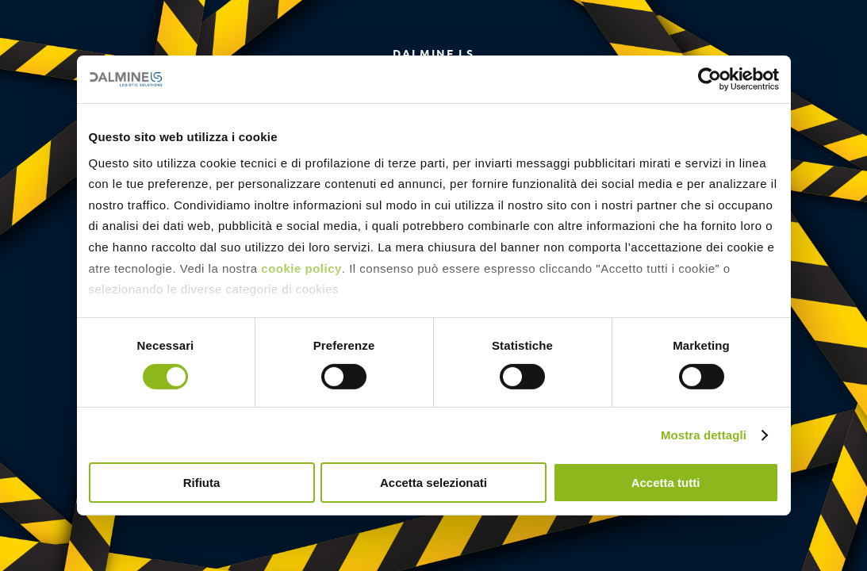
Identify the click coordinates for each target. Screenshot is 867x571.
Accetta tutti (665, 482)
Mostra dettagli (703, 435)
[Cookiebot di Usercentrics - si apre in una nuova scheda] (709, 79)
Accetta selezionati (433, 482)
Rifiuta (202, 482)
